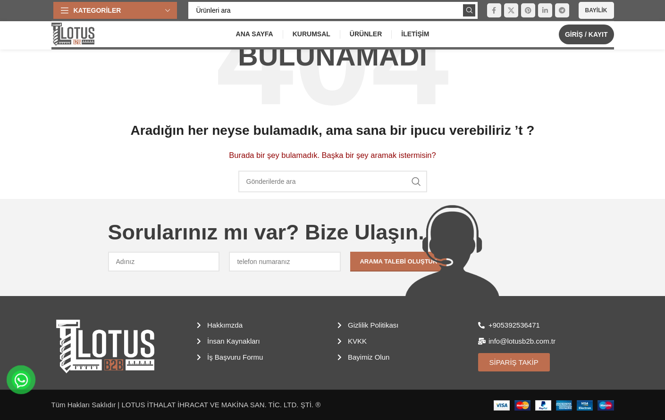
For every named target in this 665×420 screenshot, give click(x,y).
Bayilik (596, 10)
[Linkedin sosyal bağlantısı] (545, 10)
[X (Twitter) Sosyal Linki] (511, 10)
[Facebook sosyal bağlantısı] (494, 10)
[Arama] (333, 10)
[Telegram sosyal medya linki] (562, 10)
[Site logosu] (72, 33)
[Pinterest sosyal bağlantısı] (528, 10)
